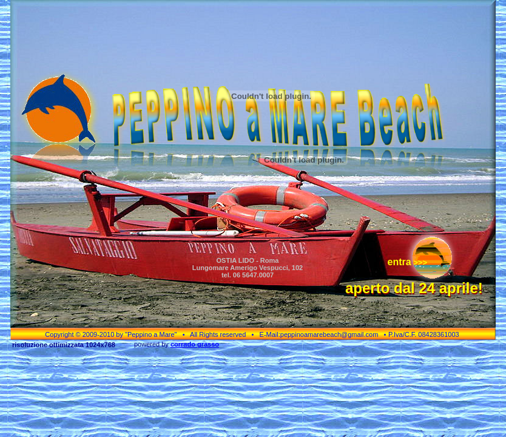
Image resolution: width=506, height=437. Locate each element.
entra (399, 262)
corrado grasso (194, 344)
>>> (419, 262)
